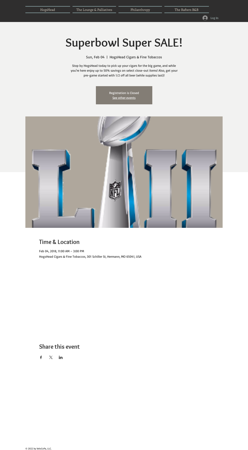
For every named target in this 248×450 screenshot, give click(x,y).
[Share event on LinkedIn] (61, 357)
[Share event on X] (51, 357)
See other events (124, 98)
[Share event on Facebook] (41, 357)
